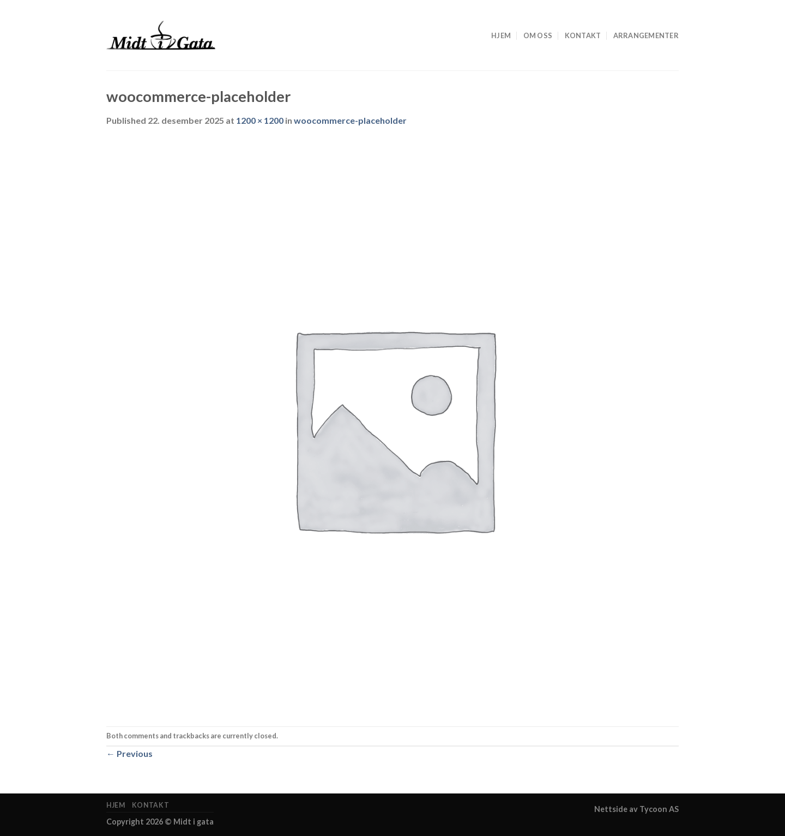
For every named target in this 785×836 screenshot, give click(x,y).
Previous (129, 753)
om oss (538, 35)
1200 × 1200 (259, 120)
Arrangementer (646, 35)
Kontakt (583, 35)
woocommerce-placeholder (350, 120)
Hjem (501, 35)
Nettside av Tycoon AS (636, 809)
